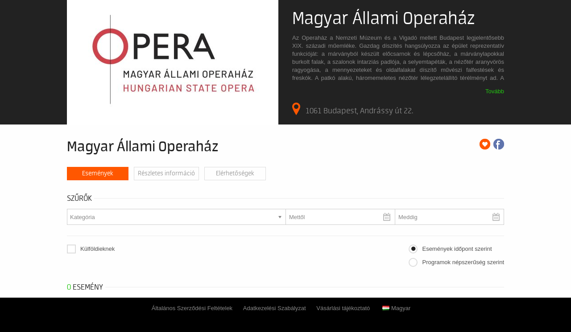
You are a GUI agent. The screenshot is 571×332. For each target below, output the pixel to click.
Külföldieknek (97, 248)
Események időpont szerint (457, 248)
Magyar (396, 308)
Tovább (494, 91)
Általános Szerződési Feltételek (192, 308)
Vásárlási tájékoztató (343, 308)
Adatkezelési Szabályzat (274, 308)
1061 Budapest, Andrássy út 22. (352, 109)
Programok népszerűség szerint (463, 262)
